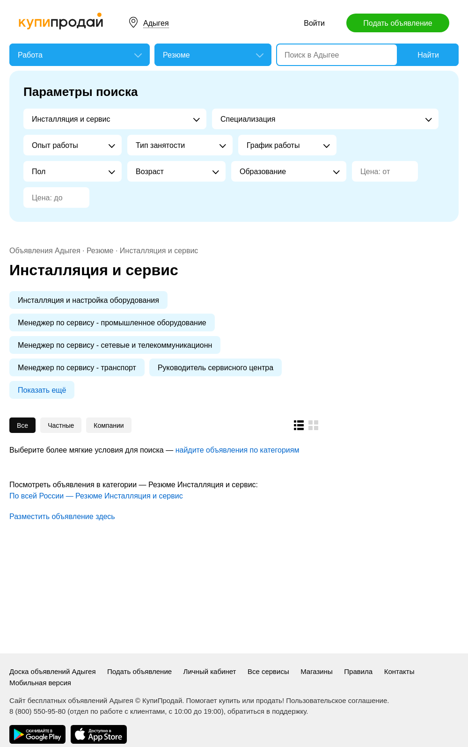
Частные (61, 425)
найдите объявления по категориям (238, 450)
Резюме (100, 251)
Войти (314, 23)
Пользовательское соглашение (336, 700)
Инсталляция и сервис (159, 251)
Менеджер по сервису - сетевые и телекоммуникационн (115, 345)
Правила (358, 671)
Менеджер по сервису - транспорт (77, 368)
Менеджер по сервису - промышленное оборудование (112, 323)
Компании (109, 425)
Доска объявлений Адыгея (52, 671)
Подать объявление (397, 23)
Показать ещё (42, 390)
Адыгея (156, 23)
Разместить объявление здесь (62, 516)
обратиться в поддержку (266, 711)
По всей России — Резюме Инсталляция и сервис (96, 496)
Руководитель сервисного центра (215, 368)
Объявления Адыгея (44, 251)
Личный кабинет (209, 671)
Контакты (399, 671)
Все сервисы (268, 671)
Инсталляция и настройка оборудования (88, 300)
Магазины (316, 671)
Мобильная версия (40, 683)
